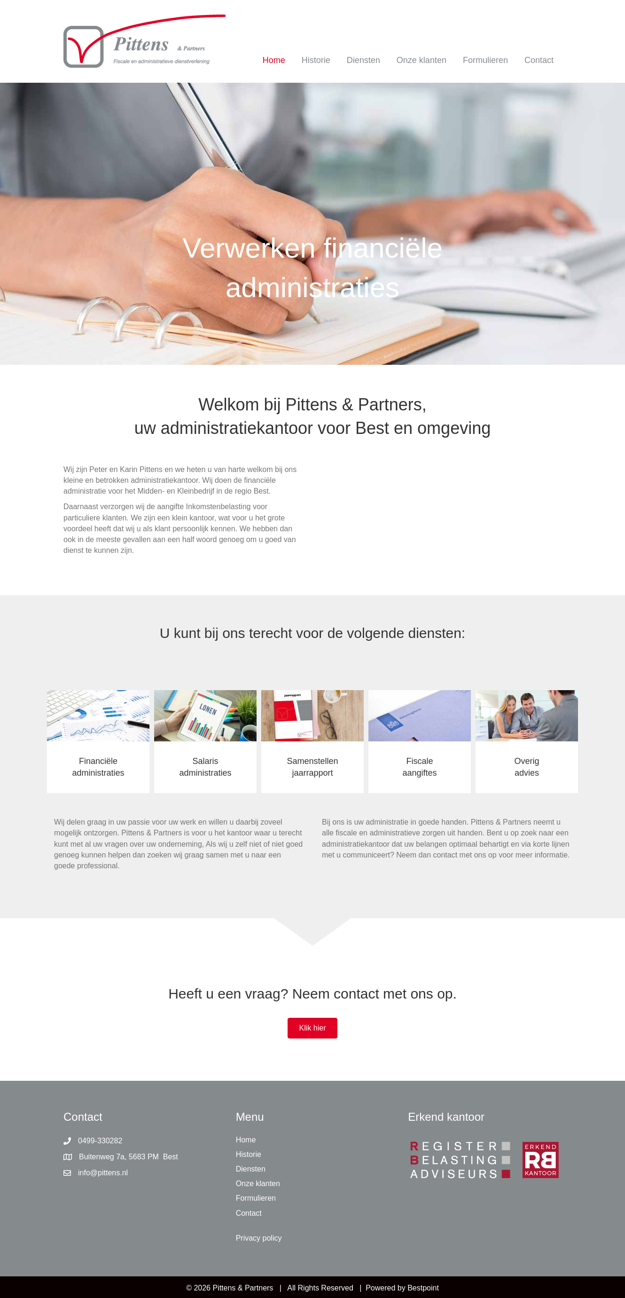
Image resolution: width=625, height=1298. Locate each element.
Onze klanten (421, 60)
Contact (539, 60)
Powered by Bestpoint (402, 1288)
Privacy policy (259, 1238)
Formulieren (485, 60)
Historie (316, 60)
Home (274, 60)
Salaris (205, 761)
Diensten (363, 60)
